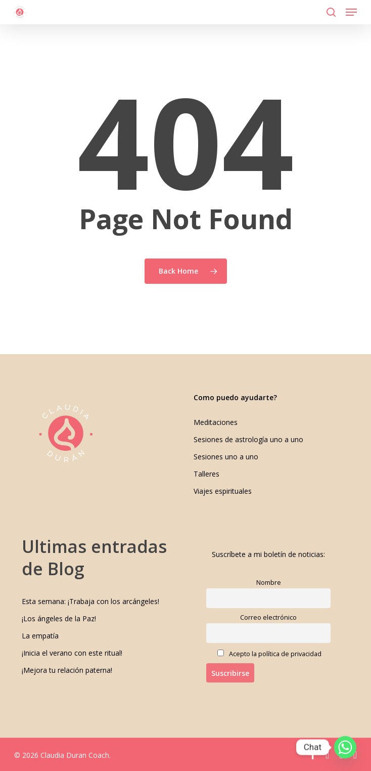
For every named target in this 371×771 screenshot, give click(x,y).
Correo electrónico (268, 617)
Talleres (206, 474)
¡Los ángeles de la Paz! (59, 618)
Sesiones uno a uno (226, 456)
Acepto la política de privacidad (269, 654)
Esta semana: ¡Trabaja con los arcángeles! (90, 601)
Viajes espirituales (223, 491)
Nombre (268, 582)
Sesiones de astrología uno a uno (248, 439)
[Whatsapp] (345, 747)
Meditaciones (216, 422)
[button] (351, 12)
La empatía (40, 635)
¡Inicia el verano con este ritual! (72, 653)
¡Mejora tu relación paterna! (67, 670)
